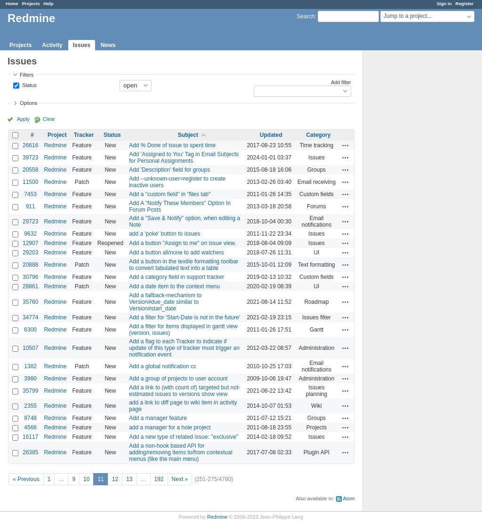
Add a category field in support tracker (176, 277)
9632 (30, 233)
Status (29, 84)
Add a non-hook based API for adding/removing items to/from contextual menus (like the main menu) (180, 452)
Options (28, 103)
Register (465, 3)
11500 (30, 182)
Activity (52, 45)
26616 (30, 145)
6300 (30, 329)
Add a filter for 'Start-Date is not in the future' (184, 317)
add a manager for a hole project (169, 427)
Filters (26, 75)
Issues (81, 45)
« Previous (26, 479)
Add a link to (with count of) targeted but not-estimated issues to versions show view (184, 390)
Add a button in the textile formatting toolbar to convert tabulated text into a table (183, 264)
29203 (30, 252)
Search (305, 16)
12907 (30, 243)
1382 (30, 366)
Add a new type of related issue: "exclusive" (183, 437)
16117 (30, 437)
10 (86, 479)
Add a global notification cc (162, 366)
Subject (188, 135)
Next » (180, 479)
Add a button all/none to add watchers (176, 252)
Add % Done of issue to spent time (172, 145)
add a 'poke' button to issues (164, 233)
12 (115, 479)
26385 (30, 452)
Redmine (55, 145)
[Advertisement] (410, 198)
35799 (30, 391)
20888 (30, 264)
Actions (345, 145)
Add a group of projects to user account (178, 378)
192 (159, 479)
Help (49, 3)
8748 (30, 418)
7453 (30, 194)
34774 (30, 317)
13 (129, 479)
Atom (349, 498)
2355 (30, 406)
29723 (30, 221)
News (108, 45)
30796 (30, 277)
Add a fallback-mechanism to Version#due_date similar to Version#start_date (165, 302)
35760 (30, 302)
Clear (49, 119)
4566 (30, 427)
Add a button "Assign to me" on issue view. (182, 243)
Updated (271, 135)
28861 (30, 286)
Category (318, 135)
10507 (30, 348)
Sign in (444, 3)
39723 (30, 157)
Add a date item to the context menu (174, 286)
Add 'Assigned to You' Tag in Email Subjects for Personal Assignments (184, 157)
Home (12, 3)
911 (30, 206)
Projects (31, 3)
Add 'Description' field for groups (169, 169)
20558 (30, 169)
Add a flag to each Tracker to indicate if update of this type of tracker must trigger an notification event (184, 348)
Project (57, 135)
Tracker (84, 135)
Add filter (341, 82)
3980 (30, 378)
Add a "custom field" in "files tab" (169, 194)
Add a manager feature (158, 418)
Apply (23, 119)
